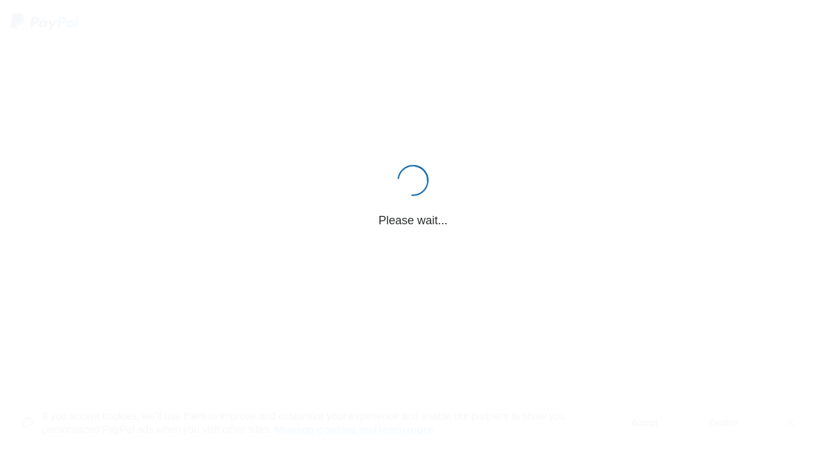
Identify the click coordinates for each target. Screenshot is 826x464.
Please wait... (412, 220)
